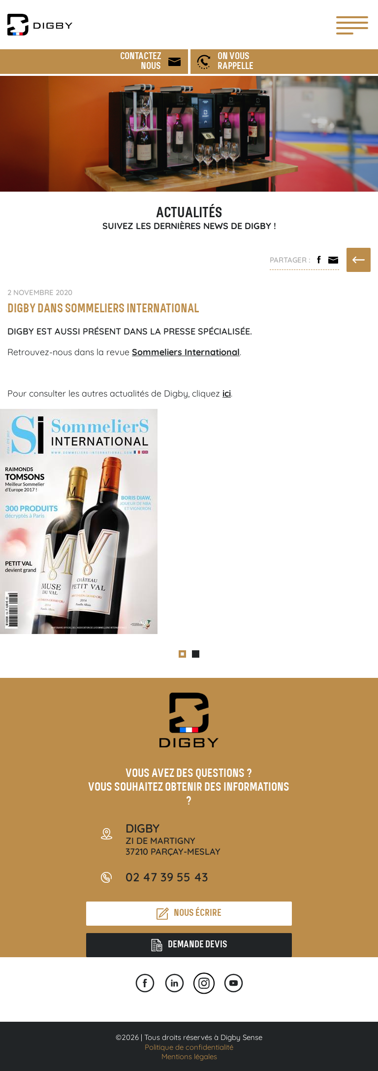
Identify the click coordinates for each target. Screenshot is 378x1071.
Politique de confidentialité (189, 1047)
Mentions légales (189, 1056)
